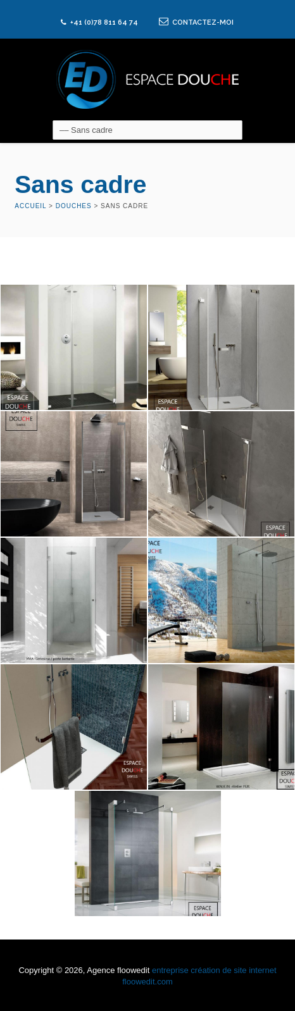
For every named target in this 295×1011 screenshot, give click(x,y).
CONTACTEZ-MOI (196, 22)
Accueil (30, 205)
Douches (74, 205)
